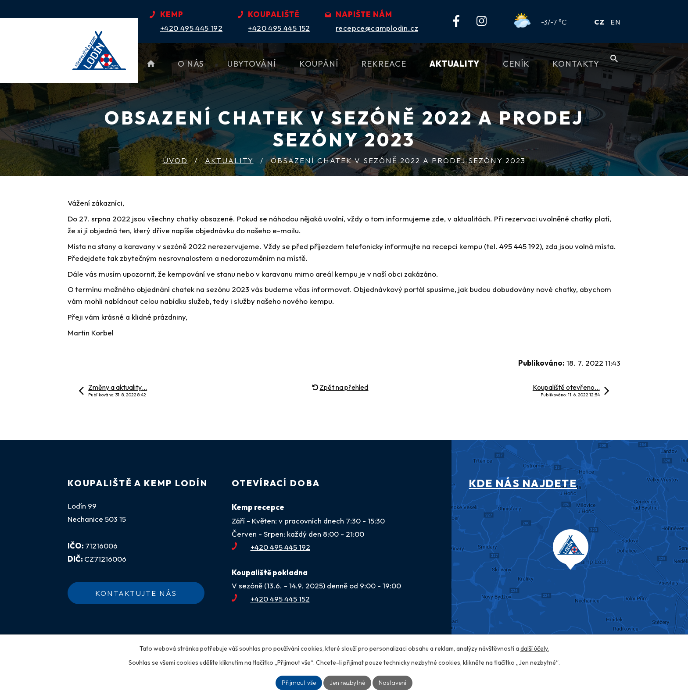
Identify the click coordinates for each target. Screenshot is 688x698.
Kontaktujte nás (136, 593)
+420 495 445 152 (271, 598)
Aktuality (229, 160)
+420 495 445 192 (271, 547)
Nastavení (392, 683)
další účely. (534, 648)
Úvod (175, 160)
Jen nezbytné (347, 683)
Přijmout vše (299, 683)
